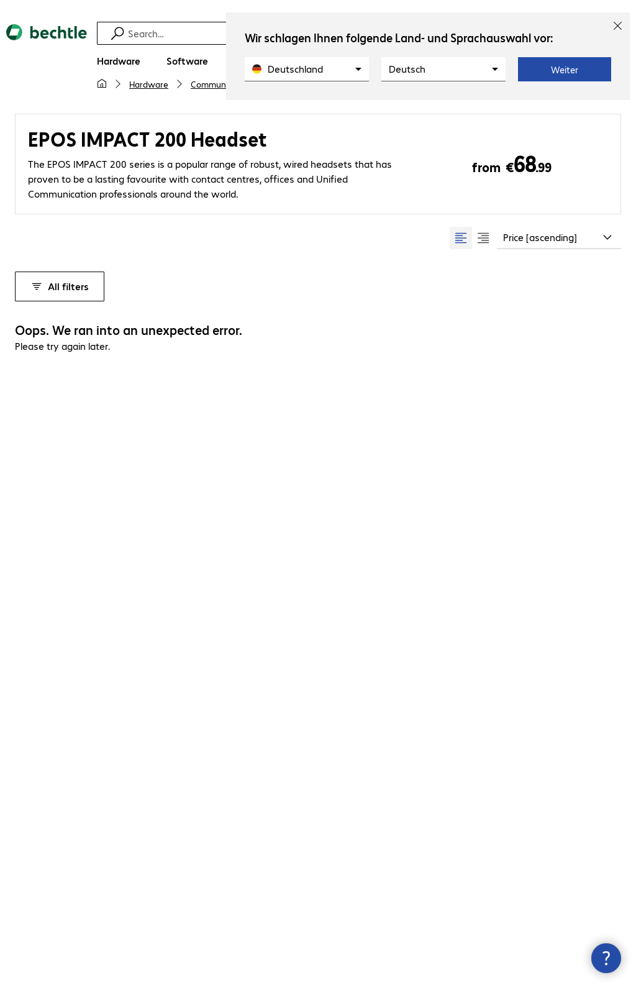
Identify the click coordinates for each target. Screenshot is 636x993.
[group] (472, 238)
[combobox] (559, 238)
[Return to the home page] (46, 43)
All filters (59, 286)
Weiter (564, 69)
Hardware (148, 83)
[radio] (461, 238)
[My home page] (102, 83)
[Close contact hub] (606, 958)
